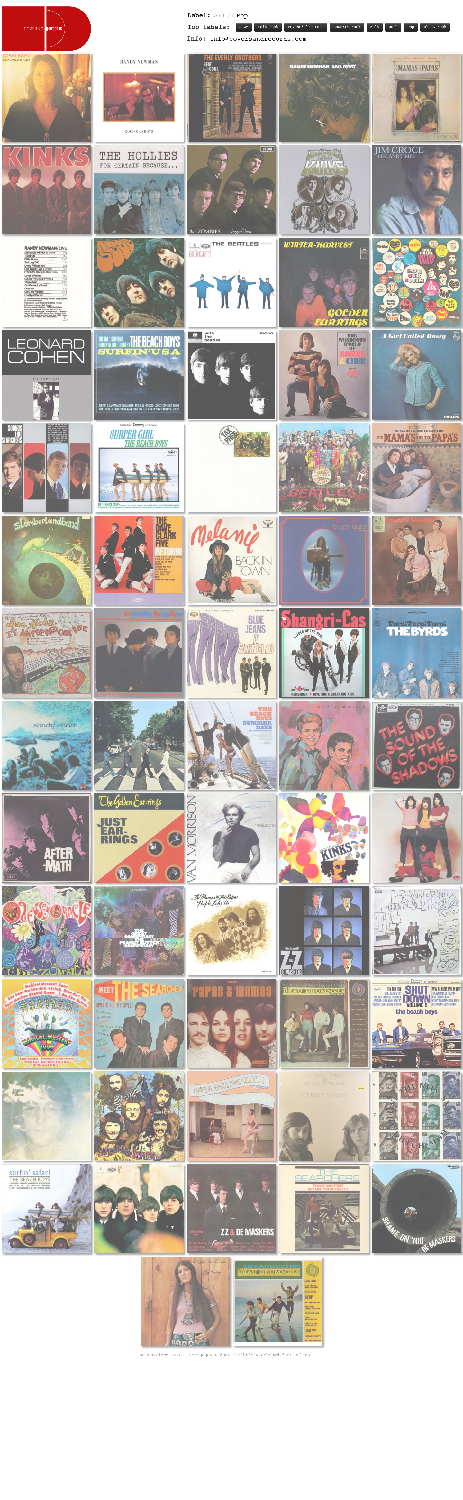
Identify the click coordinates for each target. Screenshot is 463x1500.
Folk (374, 27)
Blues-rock (435, 27)
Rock (393, 27)
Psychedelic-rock (306, 27)
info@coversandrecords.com (258, 39)
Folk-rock (268, 27)
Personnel (330, 919)
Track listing (292, 919)
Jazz (243, 27)
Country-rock (346, 27)
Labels (359, 919)
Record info (252, 919)
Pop (410, 27)
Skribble (243, 1490)
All (219, 16)
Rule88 (302, 1490)
